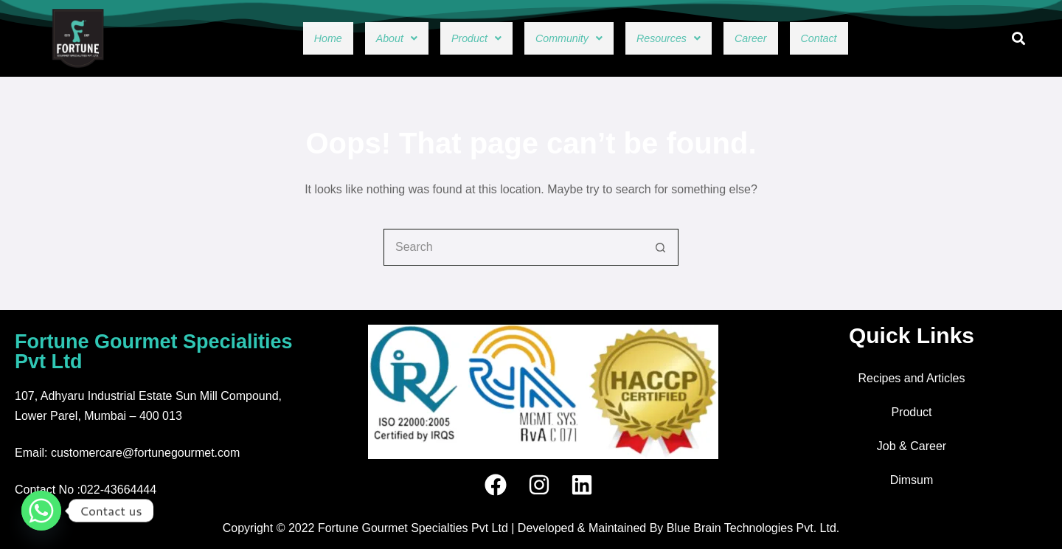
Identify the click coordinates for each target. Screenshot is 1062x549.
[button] (360, 38)
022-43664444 (118, 489)
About (360, 38)
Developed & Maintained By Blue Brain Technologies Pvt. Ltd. (678, 528)
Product (452, 38)
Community (563, 38)
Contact (864, 38)
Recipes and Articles (911, 378)
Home (279, 38)
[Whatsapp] (41, 511)
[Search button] (660, 247)
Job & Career (911, 446)
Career (782, 38)
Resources (684, 38)
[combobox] (513, 247)
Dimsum (912, 480)
